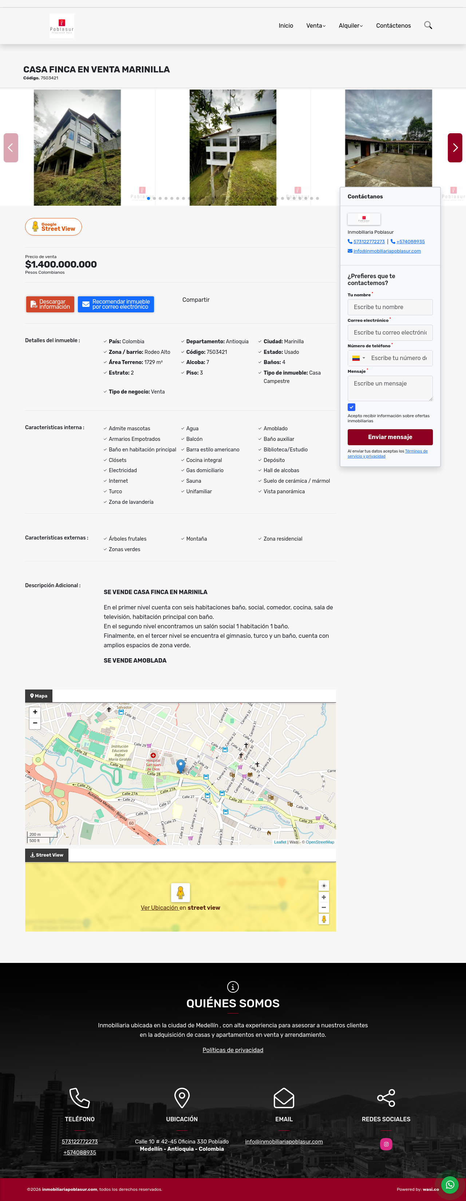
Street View (54, 226)
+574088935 (410, 241)
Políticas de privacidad (233, 1050)
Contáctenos (393, 25)
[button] (148, 198)
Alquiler (349, 25)
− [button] (35, 723)
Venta (314, 25)
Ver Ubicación (160, 907)
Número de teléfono (370, 345)
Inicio (286, 25)
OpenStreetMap (320, 842)
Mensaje (358, 371)
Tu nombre (360, 294)
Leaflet (280, 842)
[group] (77, 147)
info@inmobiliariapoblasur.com (387, 251)
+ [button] (35, 712)
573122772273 (369, 241)
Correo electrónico (369, 320)
